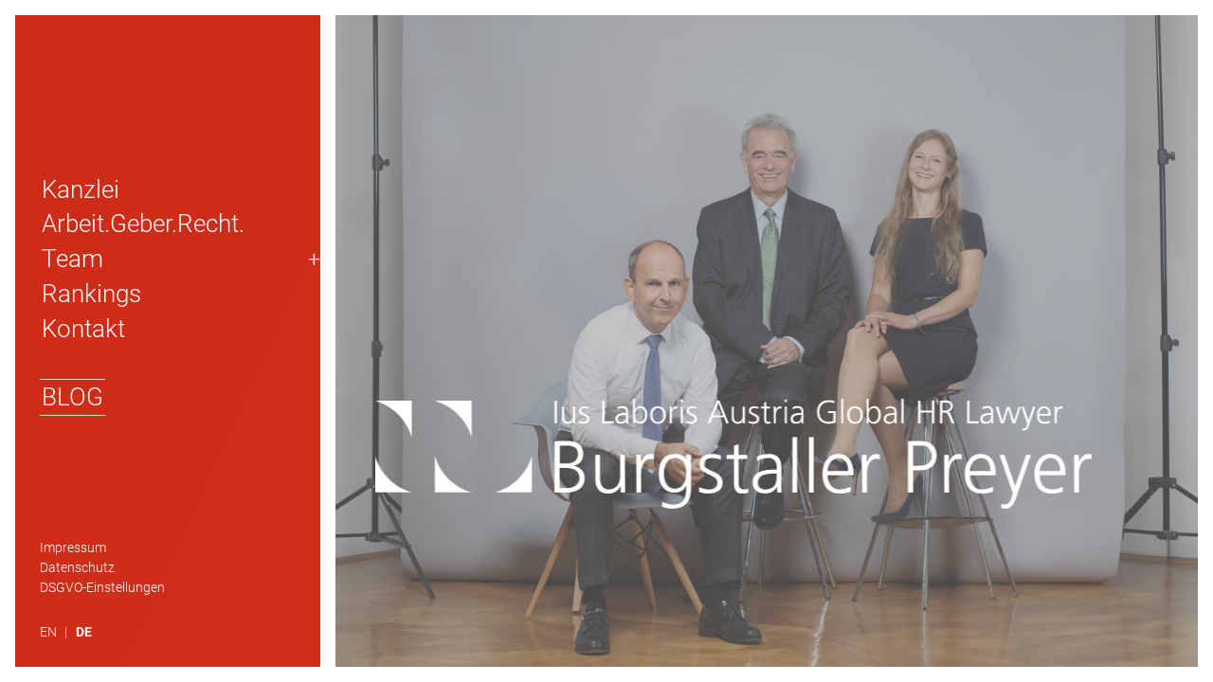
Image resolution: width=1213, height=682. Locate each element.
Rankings (91, 293)
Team (72, 258)
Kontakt (83, 328)
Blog (72, 397)
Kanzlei (80, 189)
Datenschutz (77, 568)
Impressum (73, 548)
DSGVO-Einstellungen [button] (102, 588)
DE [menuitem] (84, 632)
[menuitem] (58, 633)
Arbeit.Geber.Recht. (143, 223)
